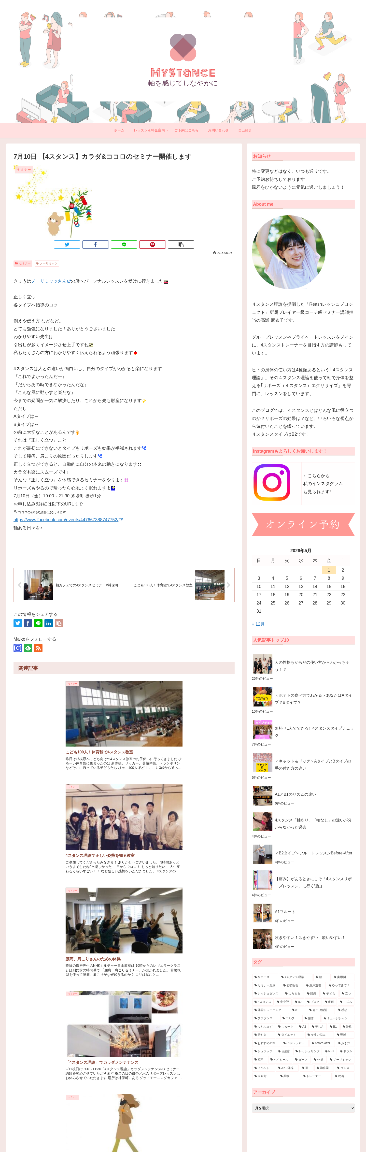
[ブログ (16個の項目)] (313, 1002)
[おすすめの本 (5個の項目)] (266, 1043)
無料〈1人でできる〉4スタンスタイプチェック (314, 731)
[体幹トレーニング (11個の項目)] (270, 1010)
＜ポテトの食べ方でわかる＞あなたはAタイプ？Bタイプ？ (313, 699)
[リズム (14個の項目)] (346, 1002)
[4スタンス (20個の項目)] (263, 1002)
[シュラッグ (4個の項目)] (263, 1051)
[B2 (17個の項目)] (298, 1002)
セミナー (23, 263)
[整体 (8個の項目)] (311, 1018)
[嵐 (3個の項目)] (306, 1068)
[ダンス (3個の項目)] (344, 1068)
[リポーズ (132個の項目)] (265, 977)
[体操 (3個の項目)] (319, 1060)
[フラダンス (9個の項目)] (265, 1018)
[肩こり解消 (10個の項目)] (321, 1010)
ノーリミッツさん (51, 281)
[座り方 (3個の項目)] (264, 1076)
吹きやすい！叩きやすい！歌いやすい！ (310, 937)
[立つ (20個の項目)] (346, 993)
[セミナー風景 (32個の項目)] (266, 985)
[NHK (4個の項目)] (330, 1051)
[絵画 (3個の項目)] (343, 1076)
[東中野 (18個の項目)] (283, 1002)
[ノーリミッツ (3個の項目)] (341, 1060)
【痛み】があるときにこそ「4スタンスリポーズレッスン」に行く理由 (313, 882)
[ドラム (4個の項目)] (346, 1051)
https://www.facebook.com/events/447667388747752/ (68, 519)
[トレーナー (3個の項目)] (316, 1076)
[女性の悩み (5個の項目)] (319, 1035)
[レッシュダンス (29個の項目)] (267, 993)
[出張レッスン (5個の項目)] (295, 1043)
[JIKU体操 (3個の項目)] (287, 1068)
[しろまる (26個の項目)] (293, 993)
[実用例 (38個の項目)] (343, 977)
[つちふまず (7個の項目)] (263, 1027)
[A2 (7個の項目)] (303, 1027)
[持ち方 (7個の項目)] (263, 1035)
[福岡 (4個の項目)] (259, 1060)
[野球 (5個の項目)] (344, 1035)
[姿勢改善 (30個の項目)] (292, 985)
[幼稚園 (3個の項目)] (324, 1068)
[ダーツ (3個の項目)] (302, 1060)
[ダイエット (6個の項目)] (290, 1035)
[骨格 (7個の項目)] (347, 1027)
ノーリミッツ (46, 263)
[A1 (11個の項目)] (298, 1010)
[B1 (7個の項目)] (333, 1027)
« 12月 (258, 624)
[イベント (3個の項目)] (263, 1068)
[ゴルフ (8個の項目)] (290, 1018)
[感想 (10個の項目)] (345, 1010)
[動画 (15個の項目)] (330, 1002)
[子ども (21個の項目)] (329, 993)
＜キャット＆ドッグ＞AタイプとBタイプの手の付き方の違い (313, 764)
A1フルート (285, 911)
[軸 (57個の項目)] (321, 977)
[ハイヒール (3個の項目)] (280, 1060)
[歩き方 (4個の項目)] (345, 1043)
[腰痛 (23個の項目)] (312, 993)
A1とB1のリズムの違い (295, 794)
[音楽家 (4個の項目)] (284, 1051)
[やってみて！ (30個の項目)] (340, 985)
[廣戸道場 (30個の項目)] (315, 985)
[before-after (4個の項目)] (322, 1043)
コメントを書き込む (124, 874)
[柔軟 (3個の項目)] (289, 1076)
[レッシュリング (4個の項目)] (307, 1051)
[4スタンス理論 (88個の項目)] (295, 977)
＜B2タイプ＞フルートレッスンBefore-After (313, 853)
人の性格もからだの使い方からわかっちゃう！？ (312, 666)
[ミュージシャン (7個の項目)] (338, 1018)
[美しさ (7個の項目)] (318, 1027)
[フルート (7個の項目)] (286, 1027)
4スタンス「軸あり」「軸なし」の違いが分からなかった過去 (313, 823)
